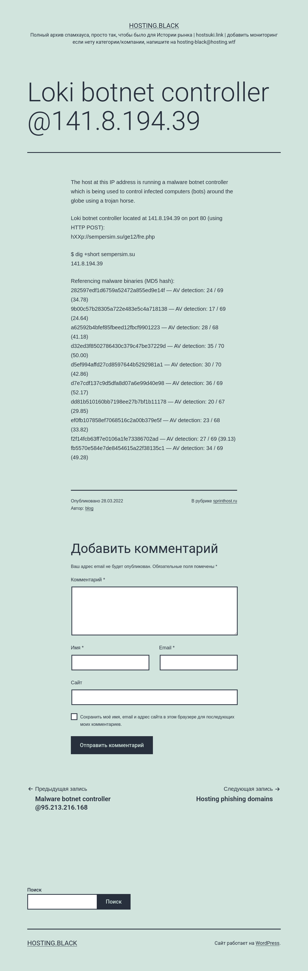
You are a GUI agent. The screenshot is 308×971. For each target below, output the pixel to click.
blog (89, 508)
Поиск (34, 890)
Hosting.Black (154, 25)
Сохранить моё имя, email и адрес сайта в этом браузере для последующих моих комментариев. (157, 721)
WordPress (267, 943)
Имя (77, 647)
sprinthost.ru (225, 501)
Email (167, 647)
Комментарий (88, 579)
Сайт (76, 682)
